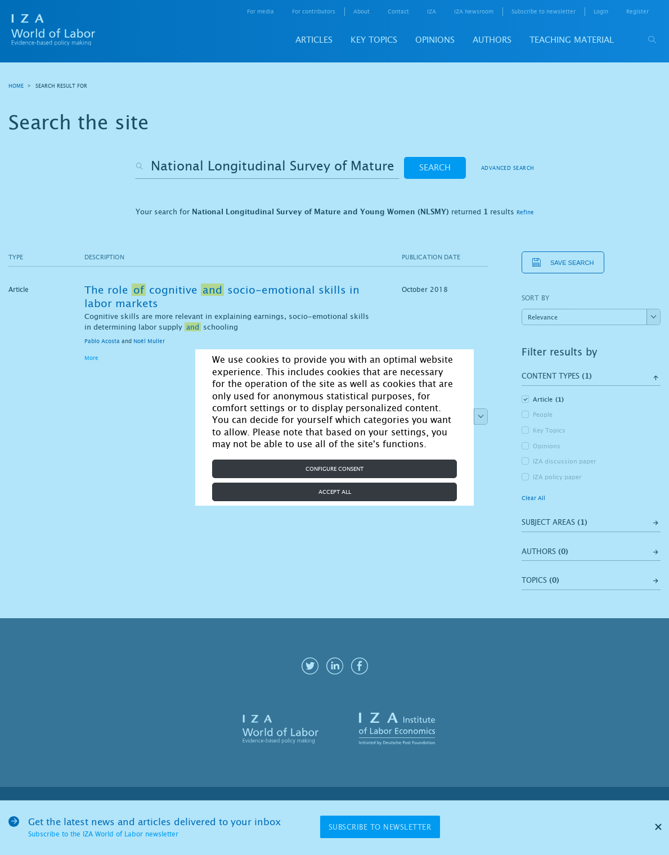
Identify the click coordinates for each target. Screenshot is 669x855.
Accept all (334, 492)
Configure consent (334, 469)
